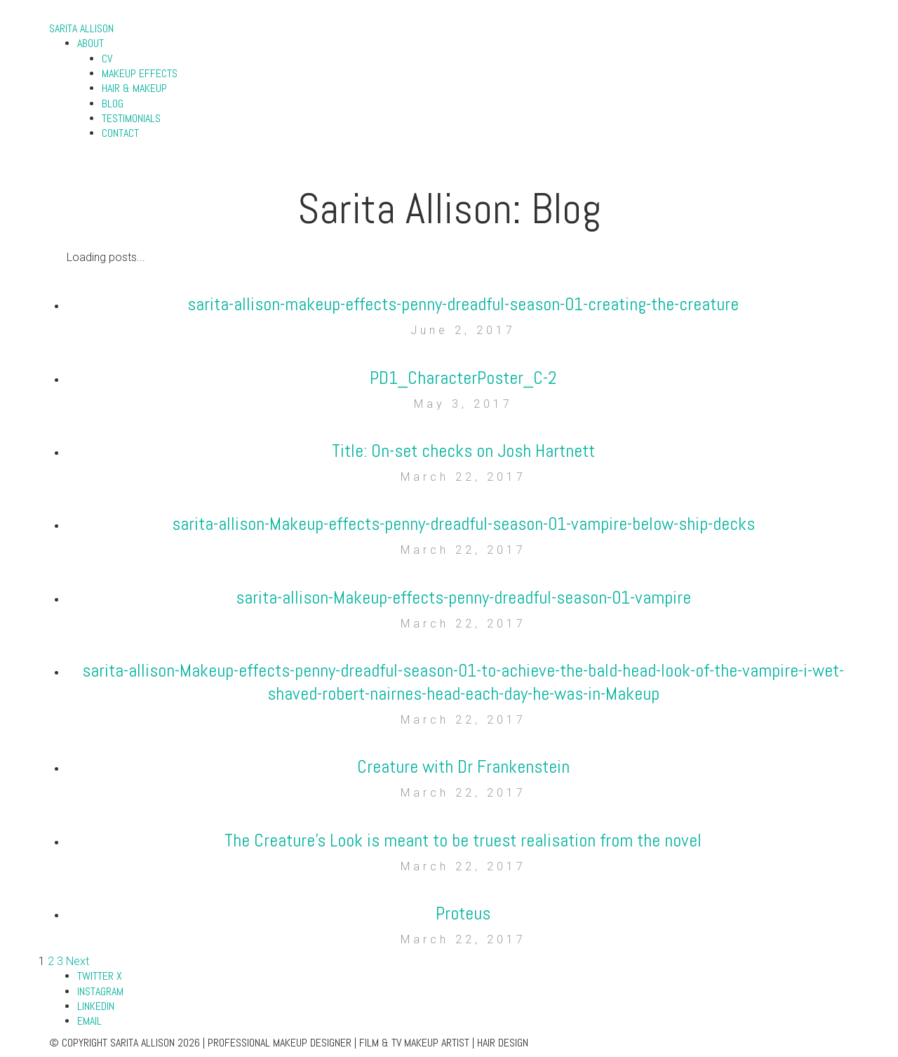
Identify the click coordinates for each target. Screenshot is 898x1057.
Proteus (463, 913)
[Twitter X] (99, 976)
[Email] (89, 1020)
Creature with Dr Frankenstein (463, 766)
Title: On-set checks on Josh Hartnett (463, 451)
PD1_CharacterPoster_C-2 (463, 378)
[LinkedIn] (95, 1006)
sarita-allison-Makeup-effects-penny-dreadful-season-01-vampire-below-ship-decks (463, 524)
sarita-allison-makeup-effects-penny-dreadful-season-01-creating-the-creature (463, 304)
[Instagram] (100, 991)
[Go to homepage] (81, 28)
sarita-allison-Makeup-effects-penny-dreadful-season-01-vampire (463, 597)
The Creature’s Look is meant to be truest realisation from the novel (463, 840)
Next (77, 961)
